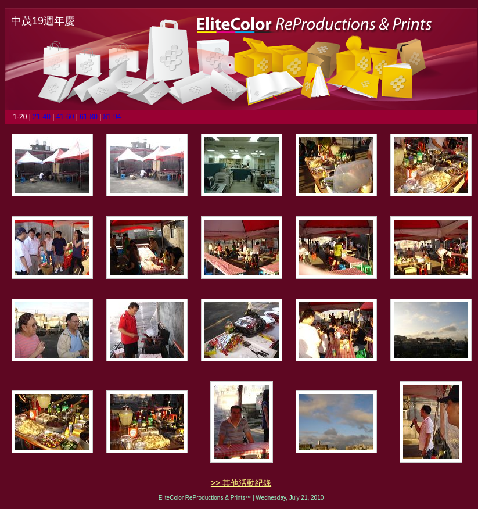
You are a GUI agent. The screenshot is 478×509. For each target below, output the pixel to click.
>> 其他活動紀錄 (241, 483)
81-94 (112, 117)
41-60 (65, 117)
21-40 (42, 117)
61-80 (89, 117)
